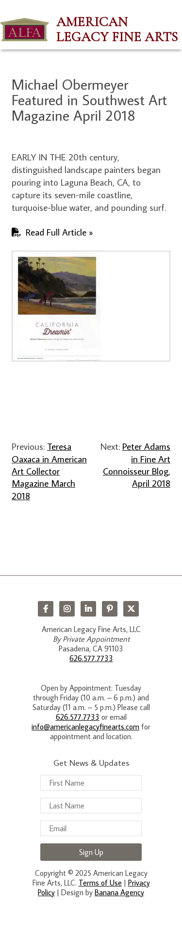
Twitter (131, 609)
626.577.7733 (91, 658)
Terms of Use (100, 882)
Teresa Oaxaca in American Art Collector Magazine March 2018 (49, 470)
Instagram (67, 609)
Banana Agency (119, 892)
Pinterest (109, 609)
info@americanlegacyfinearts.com (85, 726)
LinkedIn (88, 609)
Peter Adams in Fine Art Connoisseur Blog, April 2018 (136, 464)
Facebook (45, 609)
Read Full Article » (59, 232)
